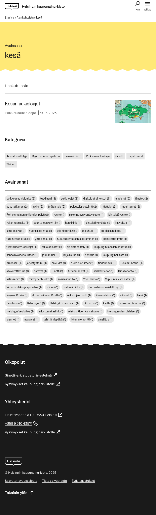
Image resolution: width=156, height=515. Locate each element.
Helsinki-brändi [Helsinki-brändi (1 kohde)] (131, 263)
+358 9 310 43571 (21, 423)
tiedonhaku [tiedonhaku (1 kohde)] (107, 263)
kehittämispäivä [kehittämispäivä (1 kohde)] (54, 319)
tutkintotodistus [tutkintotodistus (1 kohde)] (18, 239)
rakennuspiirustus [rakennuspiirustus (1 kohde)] (132, 303)
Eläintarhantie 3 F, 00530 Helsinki (34, 414)
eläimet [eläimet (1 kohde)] (126, 295)
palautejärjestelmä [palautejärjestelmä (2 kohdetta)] (83, 206)
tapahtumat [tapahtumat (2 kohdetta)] (130, 206)
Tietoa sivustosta (54, 481)
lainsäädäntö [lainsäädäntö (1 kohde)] (128, 271)
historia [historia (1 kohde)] (91, 255)
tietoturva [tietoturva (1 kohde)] (14, 303)
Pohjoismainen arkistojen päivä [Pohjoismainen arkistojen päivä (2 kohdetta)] (27, 214)
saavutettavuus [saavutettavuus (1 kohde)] (17, 271)
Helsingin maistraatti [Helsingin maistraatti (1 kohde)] (64, 303)
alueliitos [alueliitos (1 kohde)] (105, 319)
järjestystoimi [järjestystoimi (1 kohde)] (37, 263)
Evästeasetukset (83, 481)
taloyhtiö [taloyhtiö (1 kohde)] (89, 231)
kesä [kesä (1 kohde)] (142, 295)
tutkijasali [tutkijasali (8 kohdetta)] (48, 198)
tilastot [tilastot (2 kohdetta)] (141, 198)
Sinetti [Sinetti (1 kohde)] (57, 271)
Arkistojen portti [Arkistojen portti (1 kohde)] (79, 295)
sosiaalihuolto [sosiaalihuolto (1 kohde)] (68, 279)
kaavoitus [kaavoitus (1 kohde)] (122, 223)
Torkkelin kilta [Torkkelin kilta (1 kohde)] (73, 287)
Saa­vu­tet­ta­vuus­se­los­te (21, 481)
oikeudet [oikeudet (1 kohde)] (59, 263)
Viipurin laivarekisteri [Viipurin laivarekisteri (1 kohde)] (120, 279)
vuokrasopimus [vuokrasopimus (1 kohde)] (40, 231)
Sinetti (119, 156)
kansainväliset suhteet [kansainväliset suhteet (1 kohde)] (21, 255)
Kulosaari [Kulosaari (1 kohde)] (14, 263)
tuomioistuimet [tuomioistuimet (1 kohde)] (82, 263)
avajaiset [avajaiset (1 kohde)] (31, 319)
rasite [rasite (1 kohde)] (59, 214)
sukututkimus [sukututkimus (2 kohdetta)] (17, 206)
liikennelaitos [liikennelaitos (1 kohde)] (105, 295)
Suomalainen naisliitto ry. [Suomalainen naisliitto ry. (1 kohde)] (105, 287)
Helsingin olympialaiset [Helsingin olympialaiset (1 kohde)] (123, 311)
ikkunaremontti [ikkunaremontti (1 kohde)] (82, 319)
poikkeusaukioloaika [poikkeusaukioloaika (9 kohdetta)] (20, 198)
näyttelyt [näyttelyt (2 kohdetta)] (109, 206)
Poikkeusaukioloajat (20, 112)
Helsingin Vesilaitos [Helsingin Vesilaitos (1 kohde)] (20, 311)
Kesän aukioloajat (22, 104)
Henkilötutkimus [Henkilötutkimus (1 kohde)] (115, 239)
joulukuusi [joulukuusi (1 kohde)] (50, 255)
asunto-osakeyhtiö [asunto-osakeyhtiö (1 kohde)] (47, 223)
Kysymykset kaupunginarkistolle (33, 384)
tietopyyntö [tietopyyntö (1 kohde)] (36, 303)
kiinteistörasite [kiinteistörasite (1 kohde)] (119, 214)
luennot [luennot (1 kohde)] (13, 319)
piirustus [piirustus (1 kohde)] (91, 303)
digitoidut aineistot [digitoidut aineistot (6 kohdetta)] (97, 198)
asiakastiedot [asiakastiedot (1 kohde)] (103, 271)
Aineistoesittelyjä (16, 156)
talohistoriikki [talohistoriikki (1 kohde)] (67, 231)
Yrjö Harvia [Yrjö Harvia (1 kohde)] (91, 279)
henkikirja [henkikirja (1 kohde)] (73, 223)
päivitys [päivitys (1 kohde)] (40, 271)
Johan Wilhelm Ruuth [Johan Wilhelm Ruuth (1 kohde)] (47, 295)
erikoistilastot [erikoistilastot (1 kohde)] (52, 247)
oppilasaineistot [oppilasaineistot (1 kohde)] (112, 231)
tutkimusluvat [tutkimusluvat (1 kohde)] (78, 271)
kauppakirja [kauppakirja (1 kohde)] (15, 231)
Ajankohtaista (25, 17)
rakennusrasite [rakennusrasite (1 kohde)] (17, 223)
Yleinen (10, 164)
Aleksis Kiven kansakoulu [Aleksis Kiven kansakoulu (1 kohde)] (85, 311)
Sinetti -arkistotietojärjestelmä (31, 375)
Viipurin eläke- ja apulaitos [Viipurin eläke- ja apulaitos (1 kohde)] (24, 287)
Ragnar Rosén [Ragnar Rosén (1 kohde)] (17, 295)
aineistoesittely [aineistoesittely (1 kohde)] (78, 247)
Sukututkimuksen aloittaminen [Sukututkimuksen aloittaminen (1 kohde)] (77, 239)
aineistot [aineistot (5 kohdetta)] (122, 198)
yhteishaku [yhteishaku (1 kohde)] (43, 239)
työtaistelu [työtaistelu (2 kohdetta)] (56, 206)
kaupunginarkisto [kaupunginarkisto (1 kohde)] (115, 255)
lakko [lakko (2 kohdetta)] (38, 206)
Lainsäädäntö (73, 156)
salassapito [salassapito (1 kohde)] (15, 279)
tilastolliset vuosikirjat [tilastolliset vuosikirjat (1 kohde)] (21, 247)
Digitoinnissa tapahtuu (46, 156)
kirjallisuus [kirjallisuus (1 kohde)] (71, 255)
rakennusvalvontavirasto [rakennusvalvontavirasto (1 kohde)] (86, 214)
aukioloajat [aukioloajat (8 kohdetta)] (69, 198)
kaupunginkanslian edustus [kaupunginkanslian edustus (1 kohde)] (112, 247)
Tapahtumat (135, 156)
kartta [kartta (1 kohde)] (108, 303)
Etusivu (9, 17)
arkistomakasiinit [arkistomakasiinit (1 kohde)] (51, 311)
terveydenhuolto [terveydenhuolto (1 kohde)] (41, 279)
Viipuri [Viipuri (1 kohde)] (52, 287)
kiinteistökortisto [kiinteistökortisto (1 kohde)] (97, 223)
